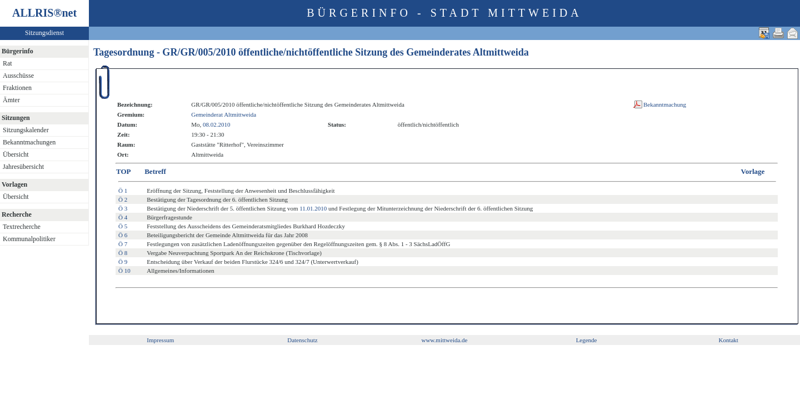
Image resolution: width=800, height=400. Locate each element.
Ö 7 (122, 244)
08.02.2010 (217, 124)
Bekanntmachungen (29, 142)
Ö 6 (122, 235)
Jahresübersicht (23, 167)
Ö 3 (122, 208)
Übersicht (16, 154)
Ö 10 (124, 270)
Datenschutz (302, 340)
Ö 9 (122, 261)
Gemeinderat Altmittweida (223, 114)
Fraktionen (17, 88)
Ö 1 (122, 190)
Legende (586, 340)
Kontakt (728, 340)
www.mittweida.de (444, 340)
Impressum (160, 340)
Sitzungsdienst (44, 33)
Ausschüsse (18, 75)
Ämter (11, 100)
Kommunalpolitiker (29, 239)
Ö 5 (122, 226)
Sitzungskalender (26, 130)
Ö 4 (122, 217)
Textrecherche (22, 227)
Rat (7, 63)
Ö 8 (122, 252)
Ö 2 (122, 199)
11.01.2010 (313, 208)
